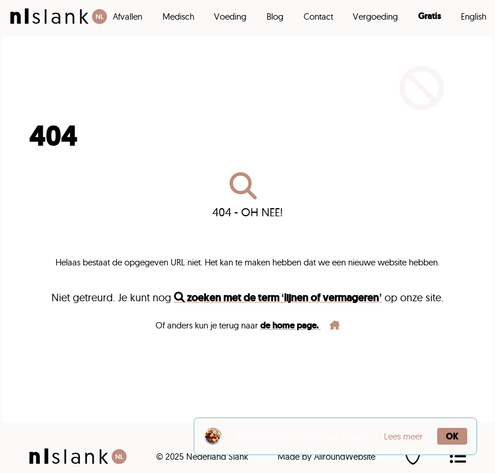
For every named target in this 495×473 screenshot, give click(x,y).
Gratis (429, 16)
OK (452, 436)
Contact (318, 16)
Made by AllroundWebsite (326, 456)
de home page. (300, 325)
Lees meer (403, 436)
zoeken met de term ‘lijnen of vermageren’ (278, 297)
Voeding (230, 16)
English (473, 16)
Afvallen (127, 16)
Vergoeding (375, 16)
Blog (275, 16)
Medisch (178, 16)
